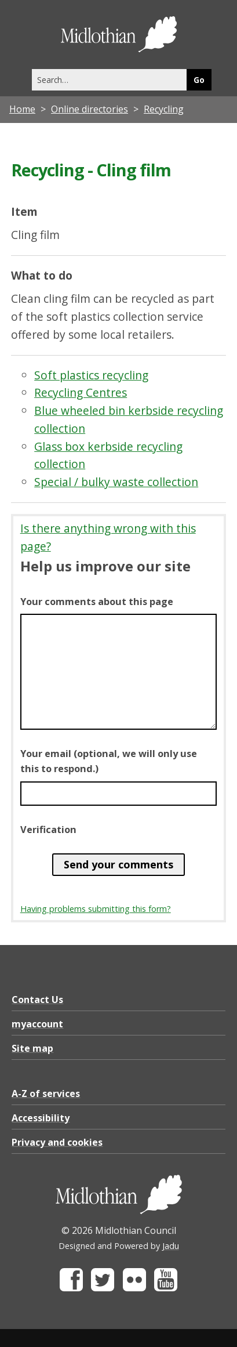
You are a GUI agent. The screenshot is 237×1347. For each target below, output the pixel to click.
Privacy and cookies (57, 1142)
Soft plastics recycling (91, 375)
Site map (32, 1048)
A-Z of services (46, 1093)
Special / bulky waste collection (116, 482)
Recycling (164, 109)
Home (22, 109)
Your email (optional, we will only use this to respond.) (108, 761)
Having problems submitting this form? (95, 908)
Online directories (89, 109)
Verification (48, 829)
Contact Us (37, 999)
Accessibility (41, 1117)
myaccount (37, 1024)
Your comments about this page (96, 601)
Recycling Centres (80, 392)
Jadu (170, 1245)
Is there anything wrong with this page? (108, 537)
